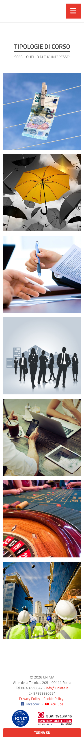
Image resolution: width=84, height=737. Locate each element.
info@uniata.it (57, 688)
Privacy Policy (29, 698)
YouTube (54, 704)
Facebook (30, 704)
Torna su (42, 732)
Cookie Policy (53, 698)
